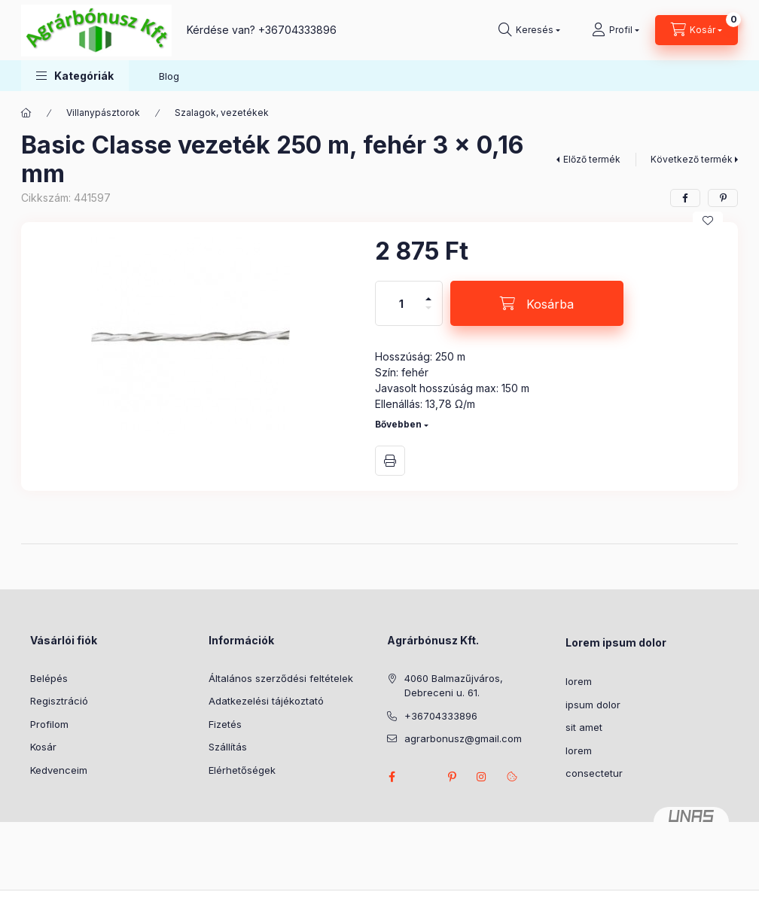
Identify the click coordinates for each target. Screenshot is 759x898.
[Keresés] (529, 30)
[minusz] (428, 314)
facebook (391, 777)
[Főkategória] (26, 113)
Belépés (49, 678)
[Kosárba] (536, 303)
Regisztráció (59, 701)
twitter (422, 777)
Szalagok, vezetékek (222, 112)
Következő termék (692, 159)
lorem (578, 681)
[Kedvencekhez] (708, 221)
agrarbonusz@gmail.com (463, 738)
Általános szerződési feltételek (281, 678)
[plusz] (428, 292)
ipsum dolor (592, 705)
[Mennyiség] (401, 303)
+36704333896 (297, 29)
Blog (169, 76)
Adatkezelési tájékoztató (266, 701)
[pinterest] (723, 198)
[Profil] (615, 30)
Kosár (43, 747)
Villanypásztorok (103, 112)
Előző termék (591, 159)
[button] (75, 75)
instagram (482, 777)
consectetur (594, 773)
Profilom (49, 724)
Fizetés (225, 724)
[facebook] (685, 198)
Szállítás (228, 747)
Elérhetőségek (242, 770)
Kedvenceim (58, 770)
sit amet (583, 727)
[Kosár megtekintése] (696, 30)
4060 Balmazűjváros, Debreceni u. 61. (453, 685)
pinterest (452, 777)
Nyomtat (390, 461)
